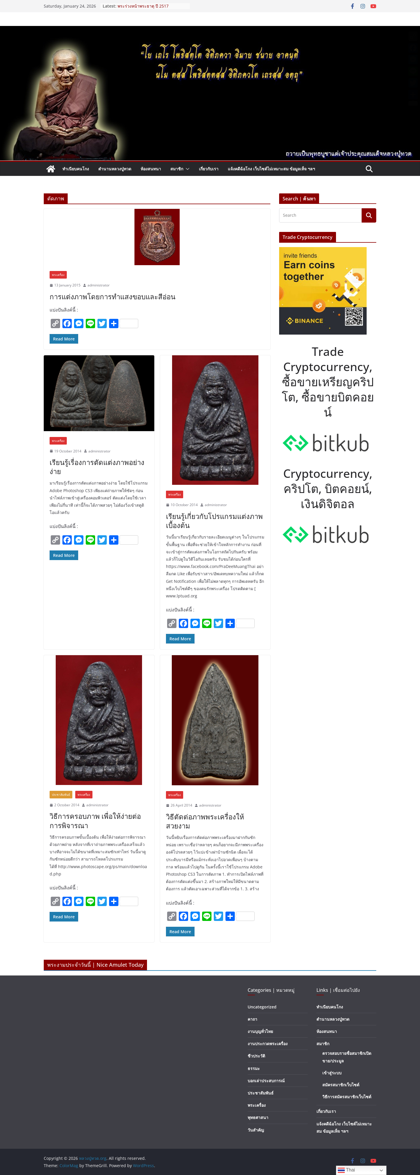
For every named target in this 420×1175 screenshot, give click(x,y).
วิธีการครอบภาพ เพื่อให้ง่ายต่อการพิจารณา (95, 820)
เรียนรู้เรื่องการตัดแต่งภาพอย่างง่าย (97, 466)
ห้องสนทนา (151, 169)
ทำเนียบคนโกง (75, 169)
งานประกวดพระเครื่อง (268, 1043)
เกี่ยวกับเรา (208, 169)
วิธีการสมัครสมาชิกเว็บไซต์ (346, 1096)
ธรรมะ (254, 1068)
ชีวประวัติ (256, 1056)
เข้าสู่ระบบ (332, 1073)
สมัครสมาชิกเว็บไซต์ (340, 1084)
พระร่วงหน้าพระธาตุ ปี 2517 (143, 6)
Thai (346, 1170)
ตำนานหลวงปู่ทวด (114, 169)
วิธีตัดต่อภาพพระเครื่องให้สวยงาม (205, 821)
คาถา (252, 1019)
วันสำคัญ (256, 1130)
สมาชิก (176, 169)
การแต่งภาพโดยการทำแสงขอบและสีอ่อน (112, 296)
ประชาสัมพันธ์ (61, 795)
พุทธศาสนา (258, 1117)
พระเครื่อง (58, 275)
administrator (99, 285)
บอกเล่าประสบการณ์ (266, 1080)
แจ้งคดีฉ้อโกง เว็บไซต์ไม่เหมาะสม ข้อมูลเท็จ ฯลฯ (271, 169)
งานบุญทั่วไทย (260, 1031)
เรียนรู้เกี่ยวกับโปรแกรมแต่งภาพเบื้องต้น (214, 520)
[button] (186, 169)
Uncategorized (262, 1007)
